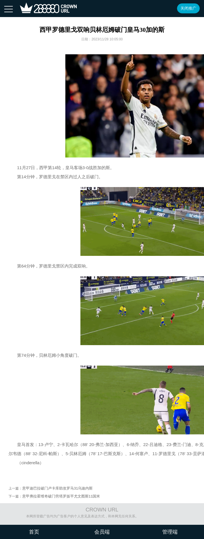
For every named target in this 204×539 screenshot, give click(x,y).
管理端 (170, 532)
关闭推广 (188, 8)
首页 (34, 532)
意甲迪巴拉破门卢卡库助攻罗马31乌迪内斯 (57, 488)
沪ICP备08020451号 (160, 516)
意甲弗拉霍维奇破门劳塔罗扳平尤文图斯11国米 (61, 496)
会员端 (102, 532)
